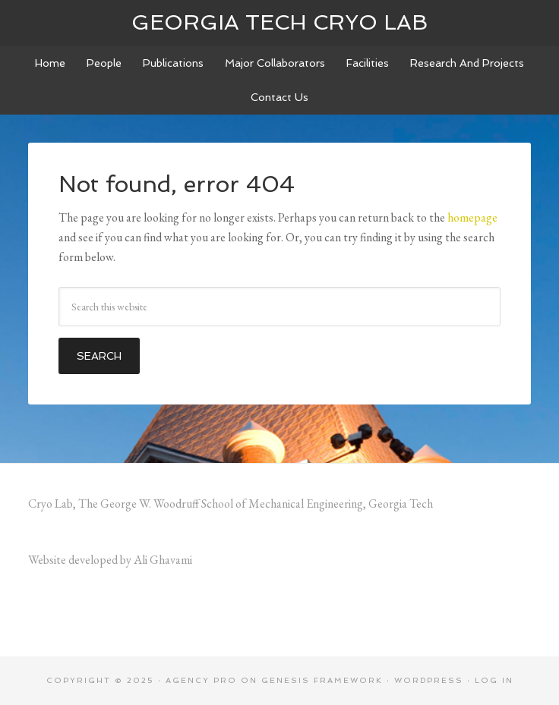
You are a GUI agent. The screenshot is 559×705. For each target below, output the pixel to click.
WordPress (428, 680)
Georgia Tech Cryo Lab (279, 22)
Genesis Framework (322, 680)
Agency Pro (201, 680)
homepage (472, 217)
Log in (494, 680)
